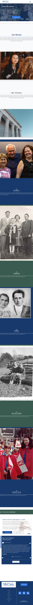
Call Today (6, 17)
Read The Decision (19, 532)
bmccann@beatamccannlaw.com (24, 601)
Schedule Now (16, 17)
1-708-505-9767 (23, 600)
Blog (9, 596)
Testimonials (9, 598)
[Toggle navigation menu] (30, 1)
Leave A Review (15, 561)
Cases (9, 592)
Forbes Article (7, 532)
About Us (9, 594)
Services (9, 590)
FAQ (9, 600)
